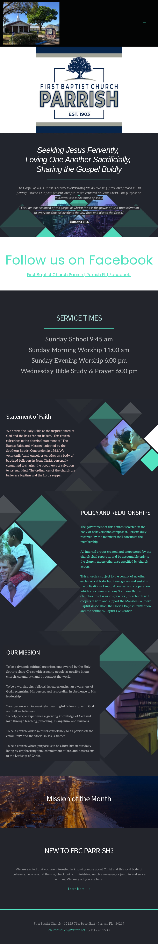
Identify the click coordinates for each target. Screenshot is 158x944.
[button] (141, 23)
